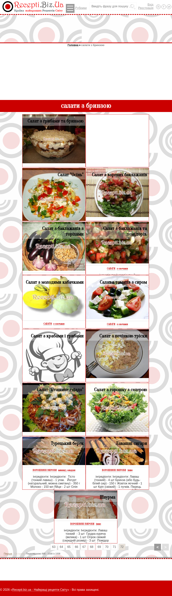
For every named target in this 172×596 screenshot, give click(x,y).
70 (107, 546)
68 (91, 546)
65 (69, 546)
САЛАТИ (111, 268)
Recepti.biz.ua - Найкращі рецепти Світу (39, 589)
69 (99, 546)
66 (76, 546)
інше (130, 470)
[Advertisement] (86, 28)
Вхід (150, 4)
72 (122, 546)
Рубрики (76, 8)
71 (114, 546)
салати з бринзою (92, 45)
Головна (73, 45)
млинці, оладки (66, 470)
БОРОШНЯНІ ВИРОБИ (45, 470)
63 (54, 546)
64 (61, 546)
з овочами (122, 268)
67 (84, 546)
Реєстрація (145, 8)
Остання (19, 553)
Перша (8, 553)
